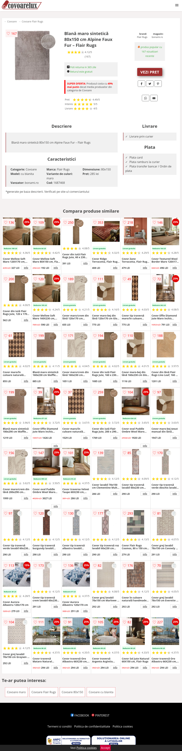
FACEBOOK (80, 715)
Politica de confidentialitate (92, 726)
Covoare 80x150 (72, 692)
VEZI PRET (149, 72)
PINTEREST (100, 715)
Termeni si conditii (59, 726)
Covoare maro (16, 692)
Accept (105, 748)
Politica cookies (123, 726)
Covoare (12, 21)
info (26, 267)
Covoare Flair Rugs (32, 21)
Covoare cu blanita (101, 692)
